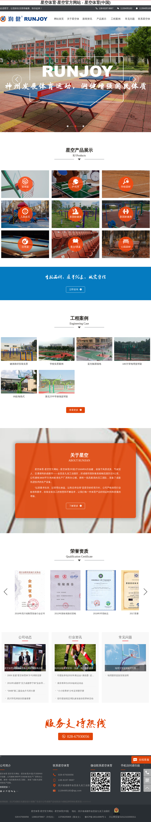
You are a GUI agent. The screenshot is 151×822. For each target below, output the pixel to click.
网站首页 (59, 19)
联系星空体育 (144, 22)
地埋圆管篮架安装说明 (118, 675)
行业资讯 (75, 637)
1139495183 (124, 8)
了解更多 (75, 505)
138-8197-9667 (104, 8)
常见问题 (130, 19)
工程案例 (115, 19)
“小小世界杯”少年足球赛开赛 (70, 691)
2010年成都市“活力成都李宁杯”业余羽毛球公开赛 (26, 683)
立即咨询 (75, 289)
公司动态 (25, 637)
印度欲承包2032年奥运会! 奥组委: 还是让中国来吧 (76, 675)
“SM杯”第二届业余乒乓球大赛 (21, 691)
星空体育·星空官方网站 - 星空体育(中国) (75, 2)
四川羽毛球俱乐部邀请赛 (19, 698)
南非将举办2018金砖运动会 (70, 683)
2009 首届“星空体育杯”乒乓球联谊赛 (24, 675)
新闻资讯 (87, 19)
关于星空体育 (73, 22)
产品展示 (101, 19)
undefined (87, 801)
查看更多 (75, 410)
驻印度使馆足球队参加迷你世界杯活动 (75, 698)
